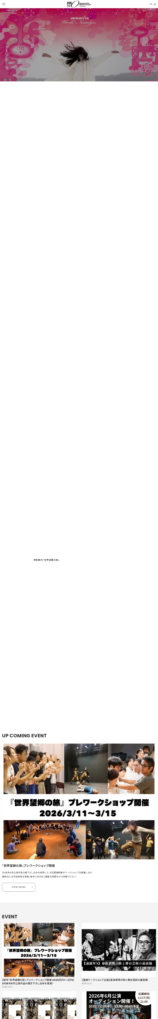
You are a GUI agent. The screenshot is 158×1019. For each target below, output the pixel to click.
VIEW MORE (19, 887)
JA (155, 4)
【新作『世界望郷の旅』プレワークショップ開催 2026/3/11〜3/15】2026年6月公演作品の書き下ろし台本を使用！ (38, 981)
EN (151, 4)
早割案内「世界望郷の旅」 (46, 560)
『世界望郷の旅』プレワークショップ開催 (28, 866)
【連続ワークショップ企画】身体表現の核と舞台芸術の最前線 (115, 980)
